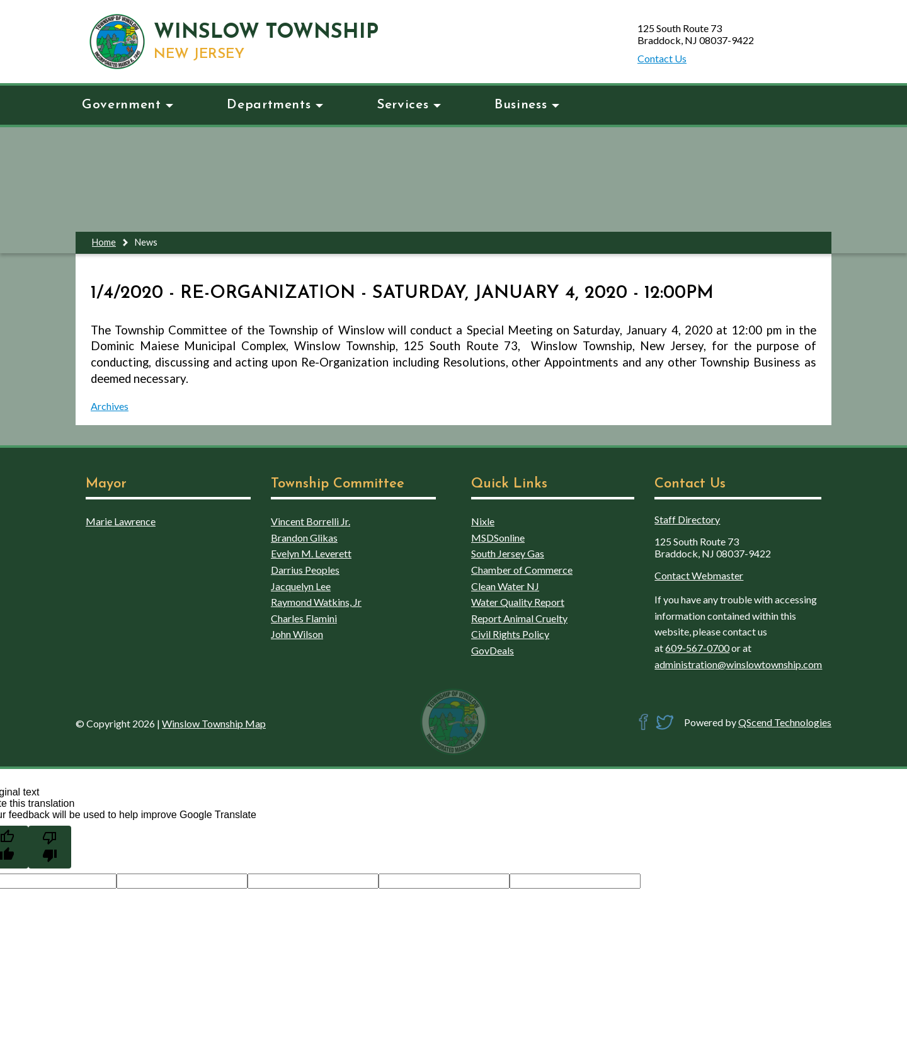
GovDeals (492, 650)
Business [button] (526, 104)
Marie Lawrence (121, 521)
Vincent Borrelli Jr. (310, 521)
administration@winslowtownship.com (738, 664)
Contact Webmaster (698, 575)
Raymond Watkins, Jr (316, 602)
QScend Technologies (784, 722)
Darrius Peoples (305, 570)
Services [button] (409, 104)
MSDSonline (498, 538)
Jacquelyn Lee (301, 586)
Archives (109, 406)
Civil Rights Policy (510, 634)
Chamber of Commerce (522, 570)
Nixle (482, 521)
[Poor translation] (49, 847)
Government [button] (127, 104)
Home (104, 242)
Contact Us (662, 58)
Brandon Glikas (304, 538)
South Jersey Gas (507, 553)
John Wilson (297, 634)
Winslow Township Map (214, 723)
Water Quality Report (517, 602)
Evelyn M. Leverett (311, 553)
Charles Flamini (304, 618)
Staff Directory (687, 519)
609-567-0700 (697, 648)
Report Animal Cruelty (519, 618)
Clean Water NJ (505, 586)
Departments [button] (275, 104)
